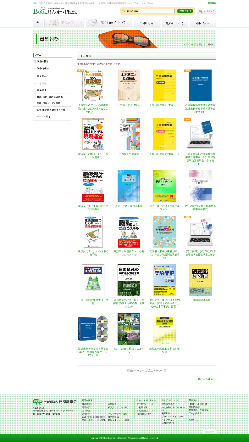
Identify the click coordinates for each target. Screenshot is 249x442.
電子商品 (86, 407)
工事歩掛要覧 (195, 413)
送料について (168, 423)
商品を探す (197, 44)
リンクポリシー (169, 420)
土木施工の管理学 (129, 154)
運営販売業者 (168, 404)
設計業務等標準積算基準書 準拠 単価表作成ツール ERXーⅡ (93, 352)
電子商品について (145, 404)
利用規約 (212, 3)
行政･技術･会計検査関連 (94, 417)
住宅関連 (112, 404)
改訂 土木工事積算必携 (129, 205)
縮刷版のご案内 (144, 414)
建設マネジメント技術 (118, 420)
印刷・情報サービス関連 (93, 420)
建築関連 (86, 414)
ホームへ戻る (205, 379)
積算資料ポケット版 (117, 407)
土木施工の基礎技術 (129, 105)
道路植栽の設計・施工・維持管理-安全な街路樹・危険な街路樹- (128, 303)
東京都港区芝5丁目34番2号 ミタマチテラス (54, 410)
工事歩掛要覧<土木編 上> (164, 105)
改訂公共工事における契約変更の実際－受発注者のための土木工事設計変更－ (165, 303)
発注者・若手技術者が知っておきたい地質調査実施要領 (165, 254)
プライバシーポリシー (172, 416)
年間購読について (145, 410)
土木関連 (86, 410)
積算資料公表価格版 (198, 410)
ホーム (186, 44)
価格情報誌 (87, 404)
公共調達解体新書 (200, 300)
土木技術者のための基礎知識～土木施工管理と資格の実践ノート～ (93, 108)
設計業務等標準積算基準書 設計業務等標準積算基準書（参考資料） (201, 108)
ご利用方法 (142, 407)
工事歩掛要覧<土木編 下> (164, 154)
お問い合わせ (195, 420)
